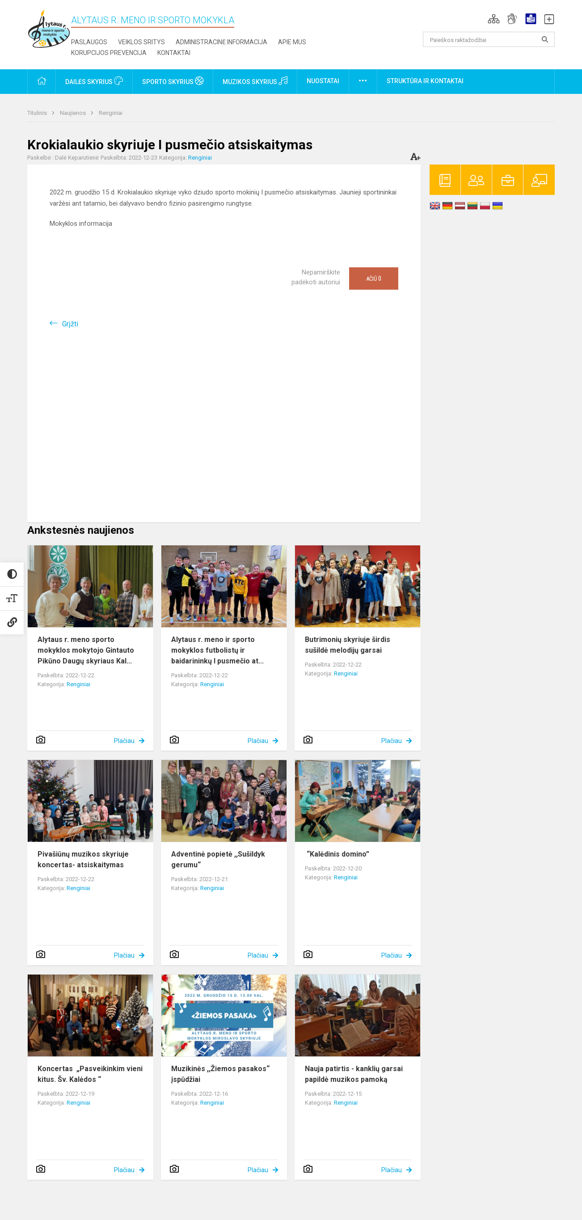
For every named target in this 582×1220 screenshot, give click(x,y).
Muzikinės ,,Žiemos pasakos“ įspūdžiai (220, 1074)
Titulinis (37, 113)
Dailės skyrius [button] (94, 80)
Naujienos (73, 113)
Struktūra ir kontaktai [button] (425, 80)
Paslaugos (89, 42)
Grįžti (70, 324)
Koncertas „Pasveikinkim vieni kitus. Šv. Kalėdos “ (90, 1074)
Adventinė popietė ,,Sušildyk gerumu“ (218, 859)
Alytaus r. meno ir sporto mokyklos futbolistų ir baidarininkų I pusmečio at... (217, 650)
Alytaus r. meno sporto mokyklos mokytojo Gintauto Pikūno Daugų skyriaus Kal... (86, 650)
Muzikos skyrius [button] (255, 80)
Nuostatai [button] (323, 80)
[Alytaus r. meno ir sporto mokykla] (49, 28)
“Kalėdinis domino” (337, 854)
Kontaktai (173, 52)
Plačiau (124, 740)
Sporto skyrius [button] (172, 80)
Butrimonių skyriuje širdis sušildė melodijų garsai (347, 644)
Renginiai (110, 113)
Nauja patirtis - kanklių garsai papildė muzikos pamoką (354, 1074)
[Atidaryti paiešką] (545, 39)
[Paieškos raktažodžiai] (489, 39)
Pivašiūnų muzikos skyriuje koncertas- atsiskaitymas (83, 859)
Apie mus (292, 42)
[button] (494, 18)
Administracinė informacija (221, 42)
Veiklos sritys (141, 42)
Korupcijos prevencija (109, 52)
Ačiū (373, 278)
